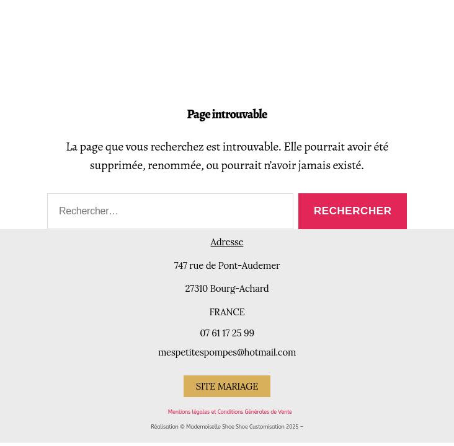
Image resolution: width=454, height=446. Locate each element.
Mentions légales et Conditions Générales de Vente (230, 412)
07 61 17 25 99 (227, 333)
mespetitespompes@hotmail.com (227, 352)
